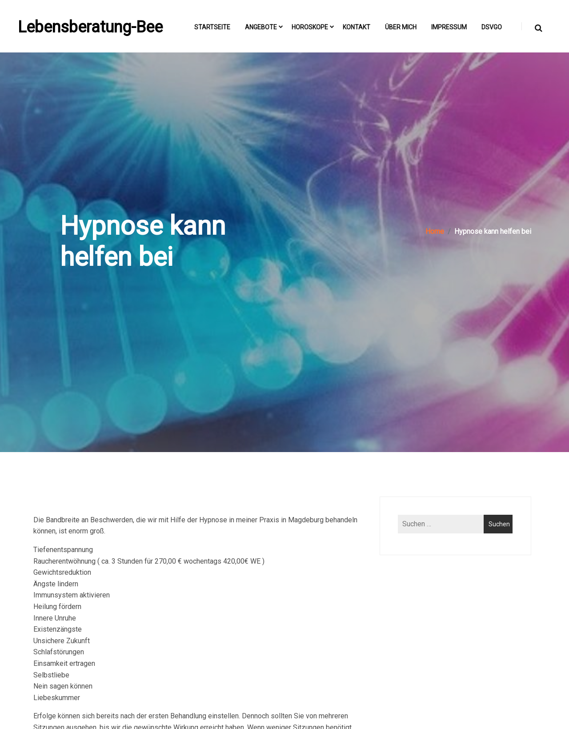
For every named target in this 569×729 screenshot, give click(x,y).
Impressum (449, 27)
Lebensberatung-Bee (90, 27)
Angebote (261, 27)
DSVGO (491, 27)
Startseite (212, 27)
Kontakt (356, 27)
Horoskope (310, 27)
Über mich (401, 27)
